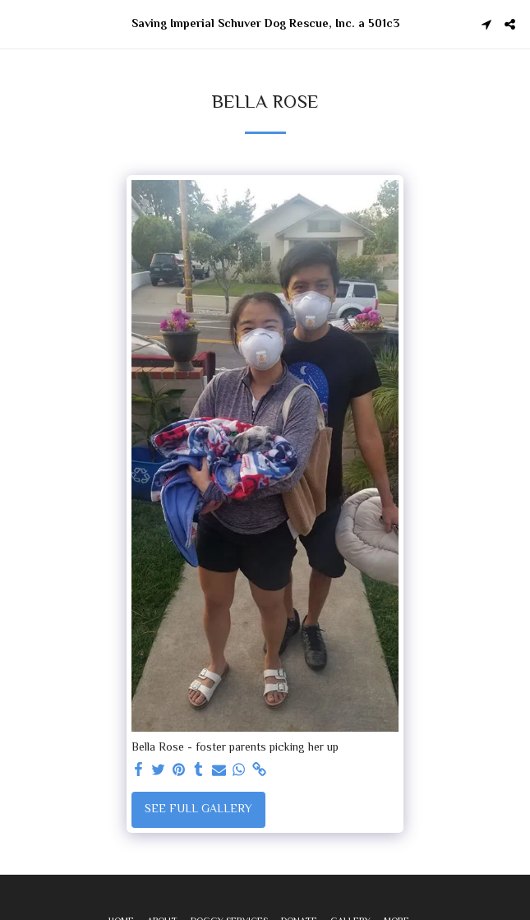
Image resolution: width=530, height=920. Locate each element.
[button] (18, 23)
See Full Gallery (198, 810)
